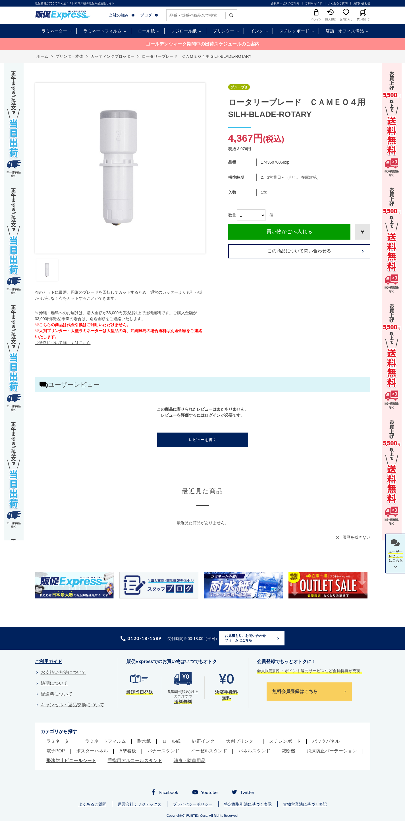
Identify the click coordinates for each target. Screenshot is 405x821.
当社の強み (119, 15)
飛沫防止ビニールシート (71, 760)
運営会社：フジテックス (139, 804)
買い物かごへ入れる (289, 231)
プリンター (223, 30)
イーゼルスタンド (209, 750)
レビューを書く (203, 439)
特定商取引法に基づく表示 (248, 804)
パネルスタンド (254, 750)
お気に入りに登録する (362, 232)
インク (256, 30)
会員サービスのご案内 (285, 3)
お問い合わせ (361, 3)
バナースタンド (163, 750)
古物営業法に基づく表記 (305, 804)
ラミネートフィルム (102, 30)
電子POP (55, 750)
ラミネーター (54, 30)
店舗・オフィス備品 (344, 30)
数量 (232, 215)
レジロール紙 (184, 30)
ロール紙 (146, 30)
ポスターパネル (92, 750)
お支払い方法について (63, 672)
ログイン (213, 415)
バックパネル (326, 741)
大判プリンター (242, 741)
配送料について (56, 694)
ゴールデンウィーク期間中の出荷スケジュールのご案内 (202, 44)
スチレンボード (294, 30)
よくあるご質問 (338, 3)
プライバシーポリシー (193, 804)
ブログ (146, 15)
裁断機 (288, 750)
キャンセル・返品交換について (72, 704)
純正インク (203, 741)
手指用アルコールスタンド (135, 760)
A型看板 (127, 750)
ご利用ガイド (313, 3)
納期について (54, 683)
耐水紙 (144, 741)
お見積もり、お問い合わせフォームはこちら (245, 638)
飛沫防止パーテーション (332, 750)
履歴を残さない (356, 537)
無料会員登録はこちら (295, 691)
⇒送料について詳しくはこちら (63, 342)
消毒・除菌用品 (189, 760)
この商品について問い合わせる (299, 250)
